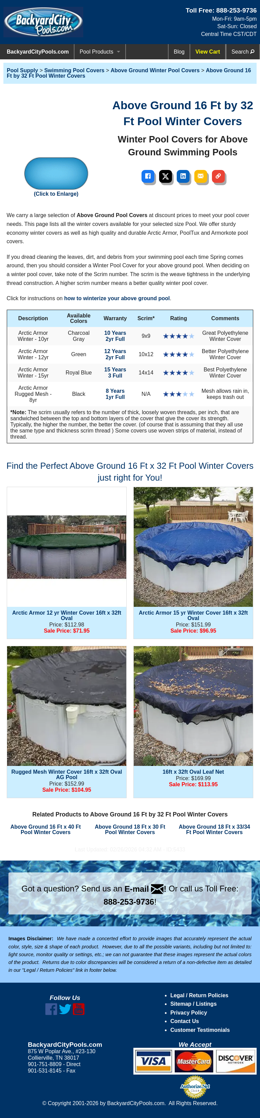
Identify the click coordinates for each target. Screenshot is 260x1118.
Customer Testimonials (200, 1030)
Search (243, 52)
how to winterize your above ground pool (117, 298)
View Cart (207, 52)
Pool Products (96, 52)
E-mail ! (146, 888)
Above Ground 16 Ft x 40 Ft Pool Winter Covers (45, 829)
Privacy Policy (188, 1013)
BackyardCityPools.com (38, 52)
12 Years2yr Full (115, 354)
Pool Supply (22, 70)
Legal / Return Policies (199, 995)
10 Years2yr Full (115, 336)
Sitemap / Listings (193, 1004)
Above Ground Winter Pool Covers (155, 70)
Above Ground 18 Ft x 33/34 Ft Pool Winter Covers (214, 829)
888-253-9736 (236, 10)
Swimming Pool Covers (74, 70)
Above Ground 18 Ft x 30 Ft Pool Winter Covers (130, 829)
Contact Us (184, 1021)
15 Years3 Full (115, 373)
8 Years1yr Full (115, 394)
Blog (179, 52)
